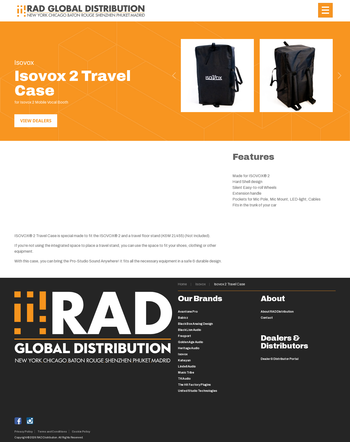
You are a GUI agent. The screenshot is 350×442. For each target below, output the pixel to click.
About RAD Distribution (277, 311)
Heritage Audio (188, 348)
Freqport (184, 336)
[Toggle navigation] (325, 10)
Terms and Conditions (52, 431)
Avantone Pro (187, 311)
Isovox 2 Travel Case (229, 284)
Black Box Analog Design (195, 324)
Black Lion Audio (189, 330)
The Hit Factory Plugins (194, 384)
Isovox (200, 284)
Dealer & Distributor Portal (279, 359)
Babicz (183, 317)
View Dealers (35, 121)
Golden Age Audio (190, 342)
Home (182, 284)
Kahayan (184, 360)
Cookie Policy (81, 431)
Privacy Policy (23, 431)
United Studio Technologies (197, 391)
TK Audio (184, 378)
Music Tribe (186, 372)
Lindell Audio (187, 366)
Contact (267, 317)
